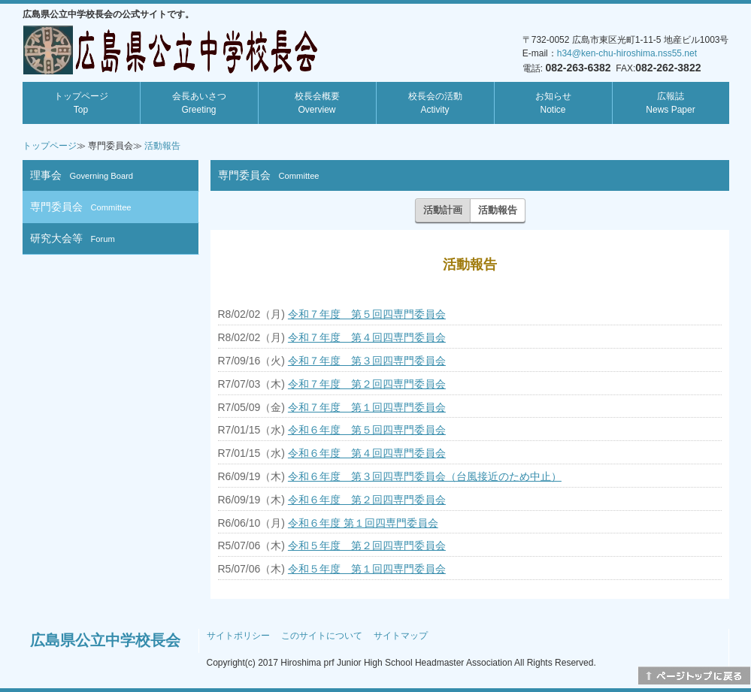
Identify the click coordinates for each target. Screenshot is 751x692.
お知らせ (553, 103)
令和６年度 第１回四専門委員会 (363, 523)
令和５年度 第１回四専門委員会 (367, 569)
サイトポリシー (238, 635)
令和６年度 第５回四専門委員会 (367, 430)
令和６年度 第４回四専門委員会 (367, 453)
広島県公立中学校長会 (105, 640)
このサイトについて (321, 635)
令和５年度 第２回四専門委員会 (367, 545)
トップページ (81, 103)
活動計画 (442, 210)
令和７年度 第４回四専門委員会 (367, 337)
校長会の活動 (435, 103)
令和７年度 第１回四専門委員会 (367, 407)
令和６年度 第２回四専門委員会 (367, 500)
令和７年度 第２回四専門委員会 (367, 384)
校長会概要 (317, 103)
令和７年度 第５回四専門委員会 (367, 314)
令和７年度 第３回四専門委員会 (367, 361)
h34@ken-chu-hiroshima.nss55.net (627, 53)
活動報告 (162, 146)
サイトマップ (401, 635)
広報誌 (670, 103)
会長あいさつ (199, 103)
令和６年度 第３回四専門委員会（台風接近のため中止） (425, 476)
